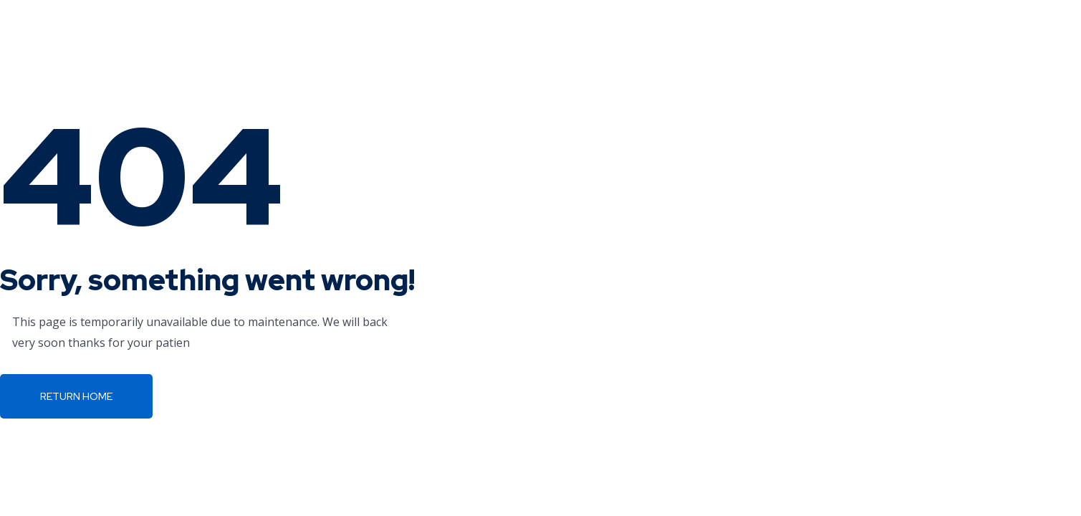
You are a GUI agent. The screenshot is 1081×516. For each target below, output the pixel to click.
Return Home (76, 396)
